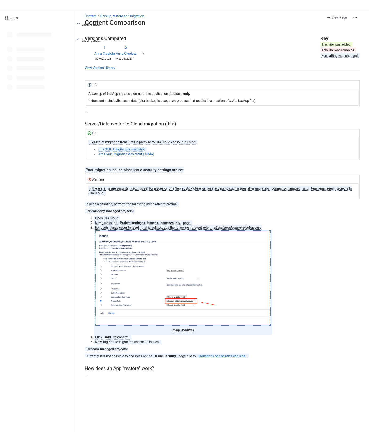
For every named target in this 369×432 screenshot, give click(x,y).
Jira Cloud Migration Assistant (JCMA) (126, 154)
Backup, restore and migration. (122, 16)
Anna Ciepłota (104, 53)
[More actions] (355, 17)
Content (90, 16)
